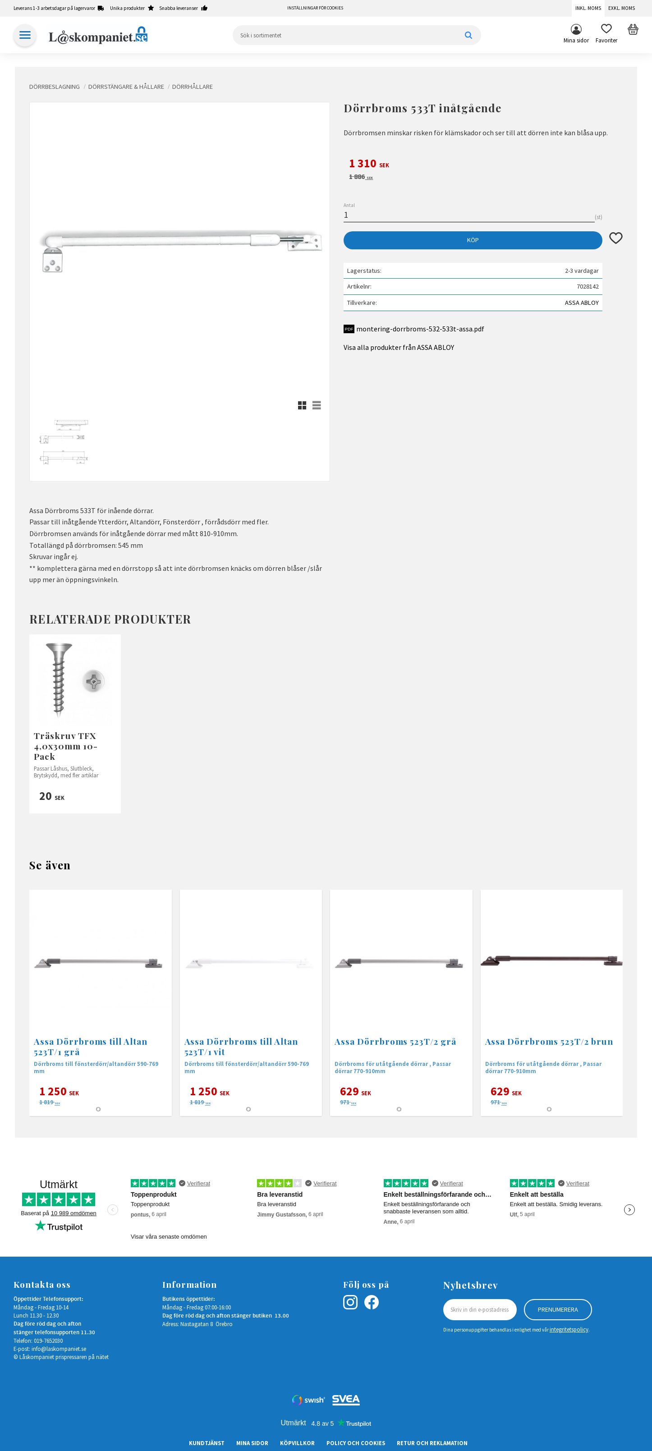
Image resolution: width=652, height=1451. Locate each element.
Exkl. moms (621, 8)
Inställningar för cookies (315, 8)
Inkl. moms (588, 8)
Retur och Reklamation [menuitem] (432, 1442)
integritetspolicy (569, 1329)
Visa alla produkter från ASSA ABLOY (399, 347)
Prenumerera (558, 1309)
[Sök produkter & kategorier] (357, 35)
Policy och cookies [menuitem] (355, 1442)
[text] (483, 164)
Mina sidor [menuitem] (576, 40)
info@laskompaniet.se (59, 1348)
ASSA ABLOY (582, 302)
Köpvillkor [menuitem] (297, 1442)
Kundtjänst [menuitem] (207, 1442)
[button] (606, 35)
